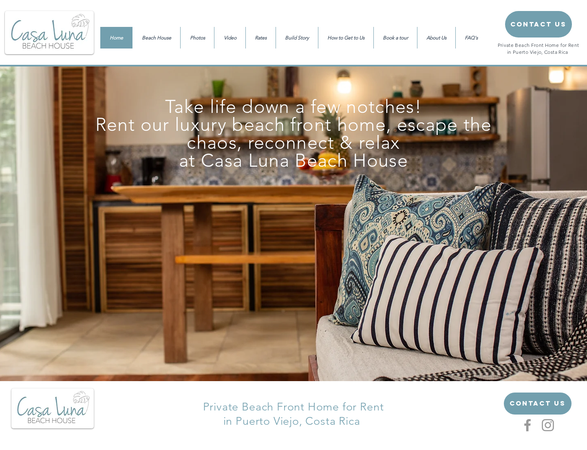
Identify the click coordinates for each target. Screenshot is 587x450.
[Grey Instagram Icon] (548, 425)
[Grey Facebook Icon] (527, 425)
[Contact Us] (538, 24)
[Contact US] (538, 404)
